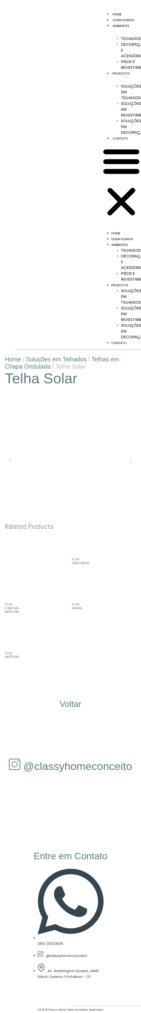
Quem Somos (123, 20)
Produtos (121, 73)
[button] (121, 182)
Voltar (70, 704)
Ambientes (121, 26)
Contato (120, 138)
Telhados (131, 38)
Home (117, 14)
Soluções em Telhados (56, 359)
